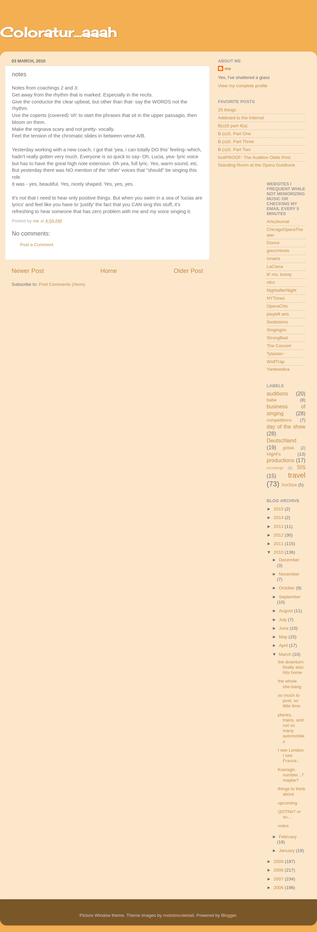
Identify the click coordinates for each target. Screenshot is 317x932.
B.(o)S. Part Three (236, 141)
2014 (279, 517)
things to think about (291, 791)
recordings (275, 468)
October (287, 587)
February (288, 836)
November (289, 574)
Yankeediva (278, 369)
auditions (277, 393)
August (286, 610)
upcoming (287, 803)
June (284, 628)
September (290, 596)
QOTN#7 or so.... (289, 814)
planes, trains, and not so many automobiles (291, 728)
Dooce (273, 242)
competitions (279, 420)
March (286, 654)
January (287, 850)
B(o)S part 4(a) (232, 125)
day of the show (286, 426)
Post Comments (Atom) (62, 284)
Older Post (188, 270)
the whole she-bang (289, 684)
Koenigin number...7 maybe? (291, 775)
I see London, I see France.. (291, 755)
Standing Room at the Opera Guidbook (256, 165)
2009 (279, 861)
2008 (279, 870)
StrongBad (277, 337)
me (228, 68)
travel (296, 475)
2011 (279, 543)
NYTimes (276, 298)
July (283, 619)
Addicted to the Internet (241, 117)
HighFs (274, 454)
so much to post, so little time (289, 700)
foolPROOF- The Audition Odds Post (254, 157)
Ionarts (273, 258)
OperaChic (277, 306)
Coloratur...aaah (58, 32)
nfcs (271, 282)
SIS (301, 467)
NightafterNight (282, 290)
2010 (279, 552)
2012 (279, 535)
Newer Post (28, 270)
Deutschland (282, 440)
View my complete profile (242, 85)
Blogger (228, 915)
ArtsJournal (278, 221)
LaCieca (275, 266)
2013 (279, 526)
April (284, 645)
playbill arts (278, 314)
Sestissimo (277, 321)
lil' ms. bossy (279, 274)
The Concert (279, 345)
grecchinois (278, 250)
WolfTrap (276, 361)
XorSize (289, 484)
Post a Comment (36, 244)
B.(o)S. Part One (234, 133)
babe (272, 399)
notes (283, 825)
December (289, 559)
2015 (279, 508)
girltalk (288, 448)
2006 (279, 887)
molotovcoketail (178, 915)
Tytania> (275, 353)
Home (108, 270)
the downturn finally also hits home (290, 667)
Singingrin (277, 329)
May (284, 636)
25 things (227, 109)
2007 (279, 878)
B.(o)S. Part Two (234, 149)
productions (281, 460)
